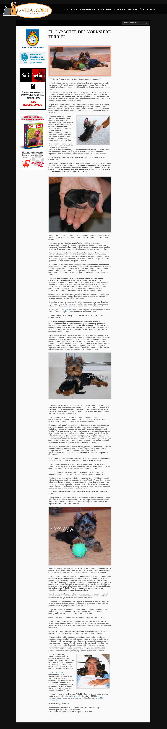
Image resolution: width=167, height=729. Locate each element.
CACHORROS (104, 9)
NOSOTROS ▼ (70, 9)
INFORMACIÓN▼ (136, 9)
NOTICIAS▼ (120, 9)
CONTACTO (152, 9)
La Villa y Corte (57, 672)
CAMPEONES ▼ (87, 9)
